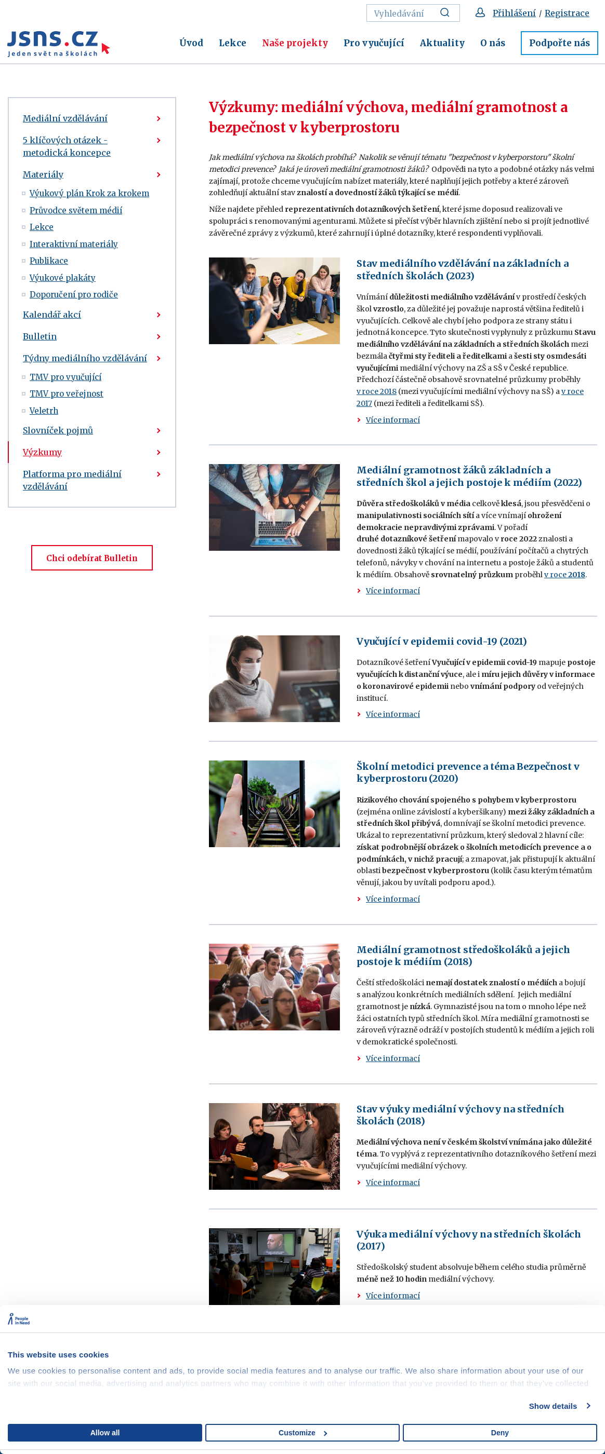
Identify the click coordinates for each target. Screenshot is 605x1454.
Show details (553, 1406)
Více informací (393, 420)
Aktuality (442, 43)
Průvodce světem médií (76, 210)
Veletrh (44, 411)
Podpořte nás (559, 43)
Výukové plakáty (63, 278)
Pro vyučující (374, 43)
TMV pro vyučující (65, 377)
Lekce (232, 43)
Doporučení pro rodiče (74, 295)
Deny (500, 1433)
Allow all (105, 1433)
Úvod (191, 43)
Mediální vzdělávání (65, 118)
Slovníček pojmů (58, 430)
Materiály (43, 174)
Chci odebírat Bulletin (92, 558)
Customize (303, 1433)
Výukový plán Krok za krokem (89, 193)
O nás (492, 43)
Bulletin (40, 336)
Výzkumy (42, 452)
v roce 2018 (377, 391)
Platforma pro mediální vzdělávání (72, 480)
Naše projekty (295, 43)
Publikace (49, 261)
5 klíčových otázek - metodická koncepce (67, 146)
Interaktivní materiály (74, 244)
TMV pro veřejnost (66, 394)
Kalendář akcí (52, 314)
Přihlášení (514, 13)
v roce (564, 574)
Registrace (567, 13)
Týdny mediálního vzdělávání (85, 358)
